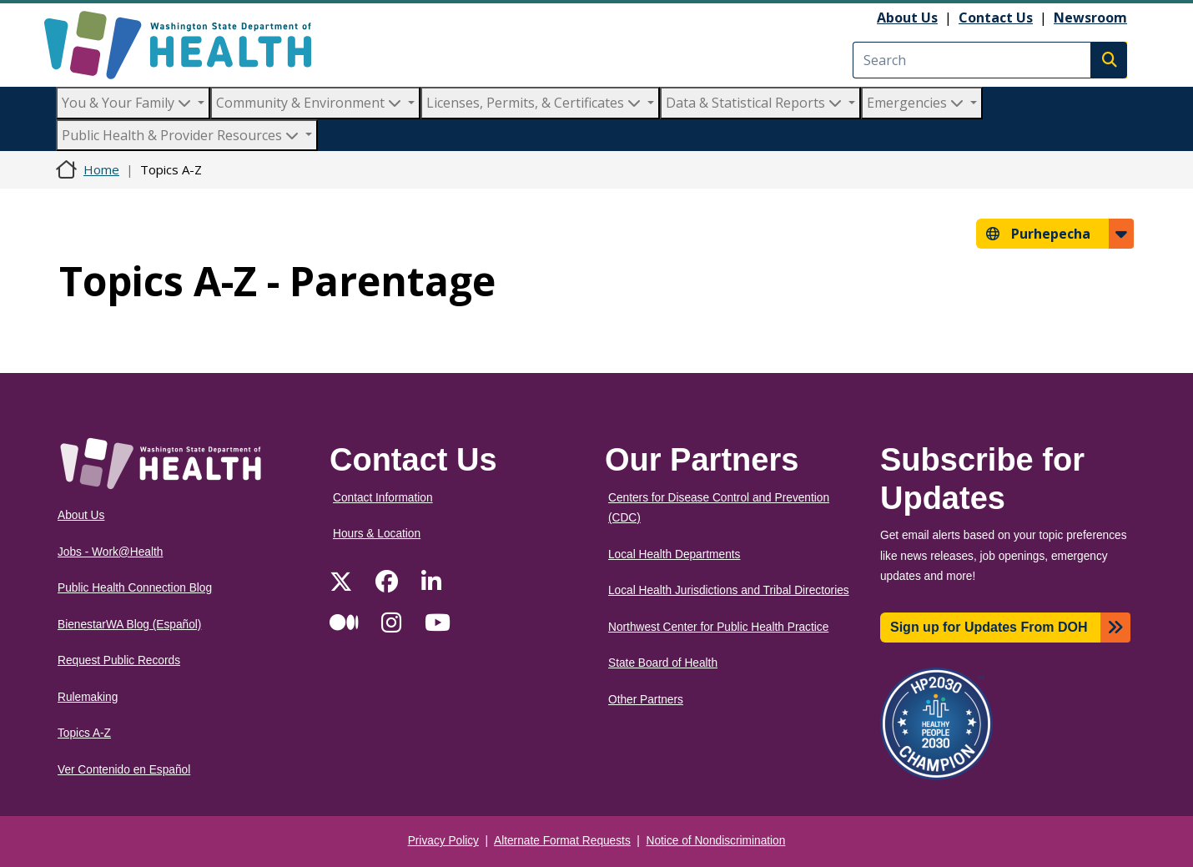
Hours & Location (376, 533)
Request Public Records (119, 660)
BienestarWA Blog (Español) (129, 624)
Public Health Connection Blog (135, 588)
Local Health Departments (674, 554)
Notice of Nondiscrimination (716, 840)
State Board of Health (662, 663)
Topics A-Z (84, 733)
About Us (907, 17)
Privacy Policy (443, 840)
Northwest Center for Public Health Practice (718, 627)
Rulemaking (88, 697)
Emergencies (917, 102)
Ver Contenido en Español (124, 770)
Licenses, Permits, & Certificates (535, 102)
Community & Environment (310, 102)
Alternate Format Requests (562, 840)
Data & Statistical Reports (755, 102)
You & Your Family (128, 102)
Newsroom (1090, 17)
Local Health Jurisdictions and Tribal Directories (728, 590)
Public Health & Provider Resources (182, 135)
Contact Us (996, 17)
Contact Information (383, 497)
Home (101, 169)
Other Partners (645, 699)
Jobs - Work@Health (110, 552)
